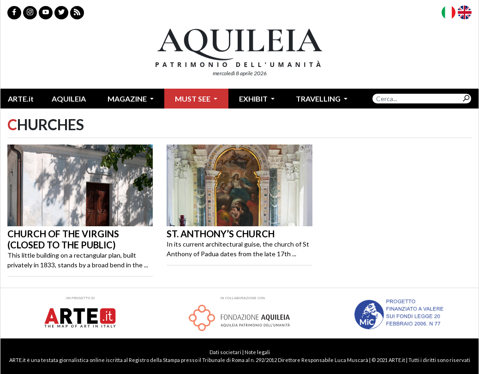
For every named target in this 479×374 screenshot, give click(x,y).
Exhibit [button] (254, 98)
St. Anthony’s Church (221, 233)
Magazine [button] (128, 98)
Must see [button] (193, 98)
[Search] (416, 98)
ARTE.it (21, 98)
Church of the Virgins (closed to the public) (63, 239)
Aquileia (69, 98)
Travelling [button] (319, 98)
